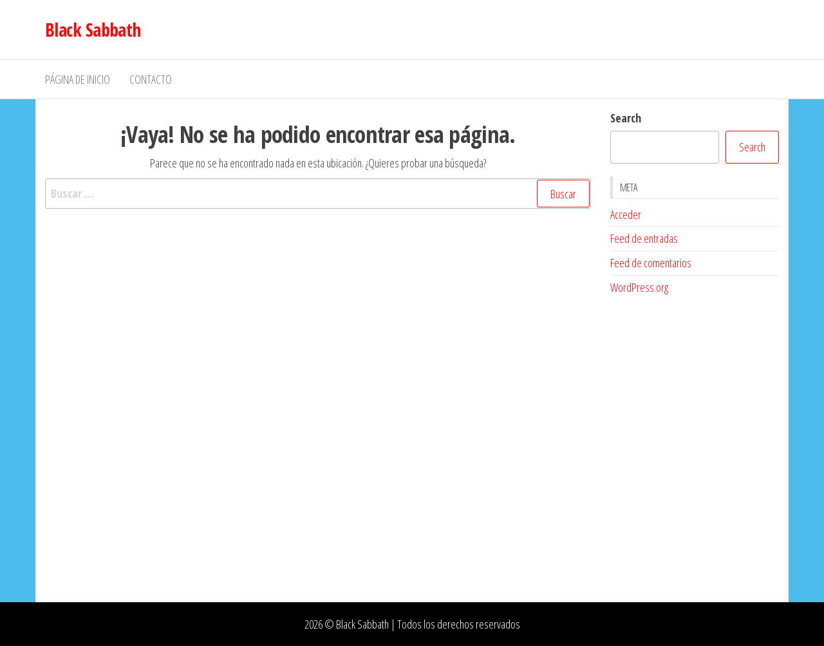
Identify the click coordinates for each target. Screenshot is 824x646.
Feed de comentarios (650, 263)
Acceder (625, 214)
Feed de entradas (644, 238)
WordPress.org (639, 287)
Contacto (150, 79)
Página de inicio (77, 79)
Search (625, 118)
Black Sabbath (93, 29)
